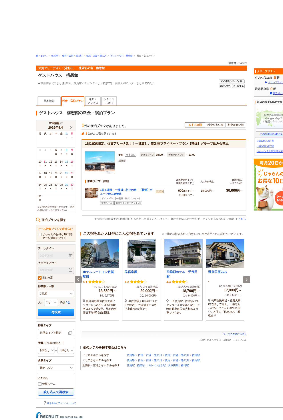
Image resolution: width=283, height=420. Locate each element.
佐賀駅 (196, 355)
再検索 (56, 312)
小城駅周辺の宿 (265, 146)
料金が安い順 (215, 124)
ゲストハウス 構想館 (121, 55)
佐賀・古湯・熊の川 (72, 55)
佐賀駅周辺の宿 (265, 140)
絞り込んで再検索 (56, 392)
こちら (242, 219)
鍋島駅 (141, 365)
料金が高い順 (236, 124)
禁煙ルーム (47, 384)
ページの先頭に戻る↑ (234, 334)
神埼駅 (185, 365)
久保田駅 (173, 365)
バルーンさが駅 (156, 365)
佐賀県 (54, 55)
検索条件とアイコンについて (59, 403)
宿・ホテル (41, 55)
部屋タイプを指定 (50, 332)
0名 (68, 302)
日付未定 (45, 278)
